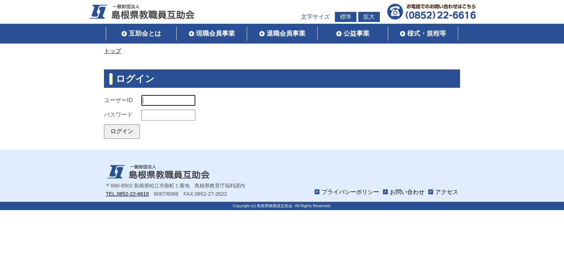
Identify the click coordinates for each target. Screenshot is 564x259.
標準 (345, 17)
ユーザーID (118, 100)
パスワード (118, 115)
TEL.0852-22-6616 (127, 194)
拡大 (369, 17)
